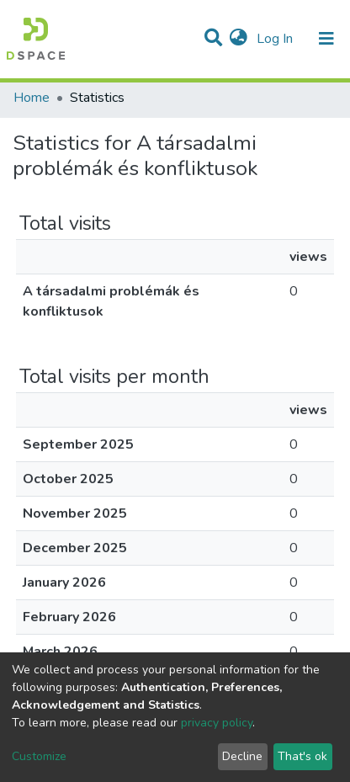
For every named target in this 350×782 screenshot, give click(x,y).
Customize (39, 756)
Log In (276, 38)
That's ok (302, 756)
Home (31, 97)
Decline (242, 756)
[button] (238, 39)
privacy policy (216, 723)
